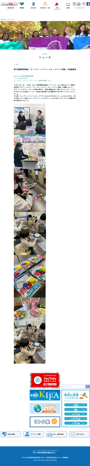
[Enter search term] (72, 386)
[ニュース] (11, 19)
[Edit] (83, 409)
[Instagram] (84, 4)
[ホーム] (3, 19)
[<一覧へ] (20, 64)
